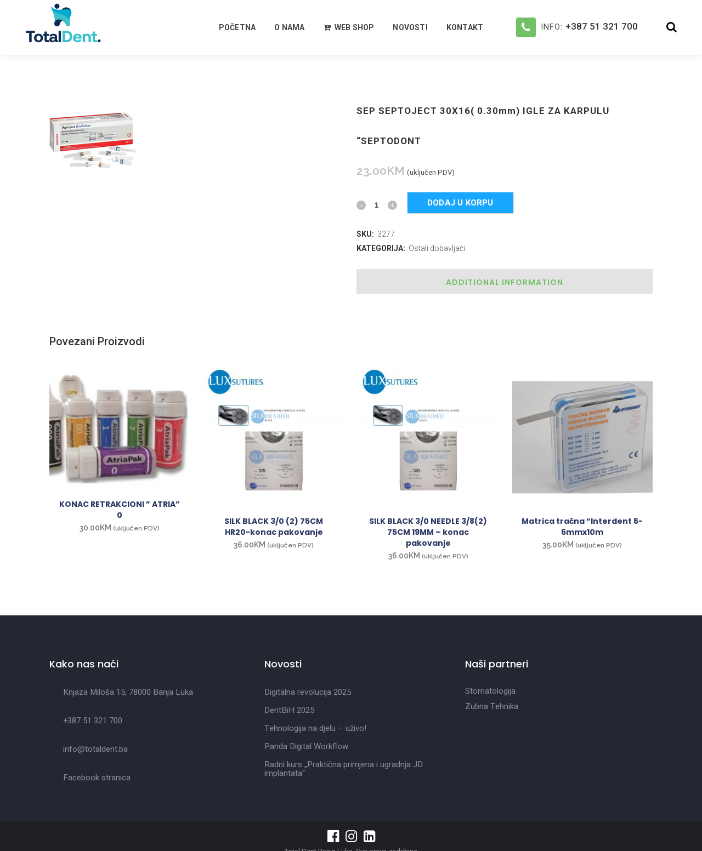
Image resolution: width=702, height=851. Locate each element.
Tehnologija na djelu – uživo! (315, 728)
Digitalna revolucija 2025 (307, 692)
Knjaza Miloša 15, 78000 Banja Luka (128, 692)
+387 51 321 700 (601, 26)
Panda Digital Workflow (306, 746)
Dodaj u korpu (460, 203)
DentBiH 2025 (289, 710)
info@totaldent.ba (95, 749)
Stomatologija (490, 691)
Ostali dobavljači (437, 248)
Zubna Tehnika (491, 706)
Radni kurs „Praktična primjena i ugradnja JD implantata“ (343, 769)
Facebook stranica (97, 777)
